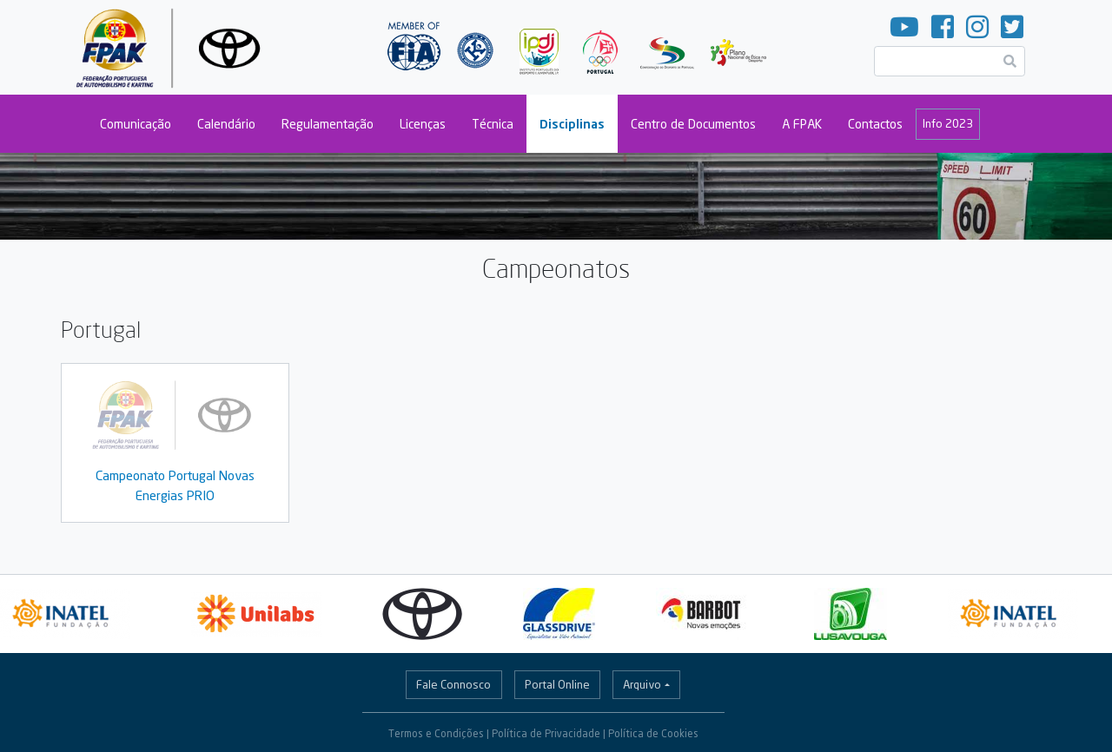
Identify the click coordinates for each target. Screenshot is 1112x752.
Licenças (423, 123)
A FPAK (802, 123)
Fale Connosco (453, 684)
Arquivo (642, 684)
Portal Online (557, 684)
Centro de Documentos (693, 123)
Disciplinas (572, 123)
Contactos (875, 123)
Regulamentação (327, 123)
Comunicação (135, 123)
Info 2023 (948, 123)
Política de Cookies (653, 733)
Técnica (492, 123)
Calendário (226, 123)
